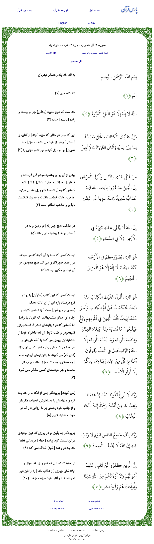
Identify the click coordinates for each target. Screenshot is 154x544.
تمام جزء (59, 500)
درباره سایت (98, 530)
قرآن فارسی (70, 535)
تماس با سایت (56, 530)
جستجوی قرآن (24, 10)
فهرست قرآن (60, 10)
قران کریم (84, 535)
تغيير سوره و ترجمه (95, 53)
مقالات (91, 22)
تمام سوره (94, 500)
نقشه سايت (77, 530)
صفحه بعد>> (57, 508)
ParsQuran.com (77, 539)
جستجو (77, 61)
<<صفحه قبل (96, 508)
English (63, 22)
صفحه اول (94, 10)
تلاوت (51, 53)
